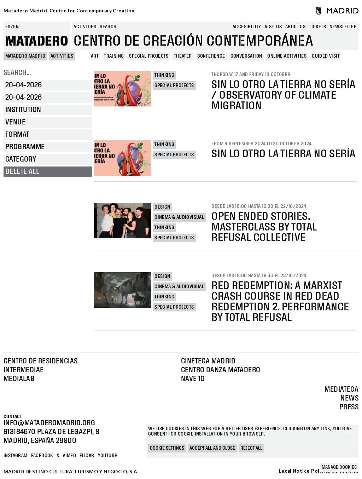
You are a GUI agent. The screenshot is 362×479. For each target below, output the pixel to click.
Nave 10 (193, 378)
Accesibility (247, 26)
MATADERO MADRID (25, 56)
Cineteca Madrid (208, 361)
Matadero (36, 41)
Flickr (87, 455)
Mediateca (341, 389)
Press (348, 407)
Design (162, 207)
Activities (85, 26)
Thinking (164, 75)
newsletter (343, 26)
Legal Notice (294, 471)
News (349, 398)
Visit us (273, 26)
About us (295, 26)
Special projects (174, 85)
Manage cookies (339, 467)
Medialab (19, 378)
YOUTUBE (107, 455)
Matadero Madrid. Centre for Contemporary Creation (69, 10)
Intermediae (23, 370)
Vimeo (69, 455)
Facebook (42, 455)
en (16, 26)
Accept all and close (212, 448)
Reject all (251, 448)
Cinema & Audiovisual (179, 217)
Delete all (22, 171)
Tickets (317, 26)
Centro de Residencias (40, 361)
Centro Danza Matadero (220, 370)
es (8, 26)
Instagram (16, 455)
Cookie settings (167, 448)
